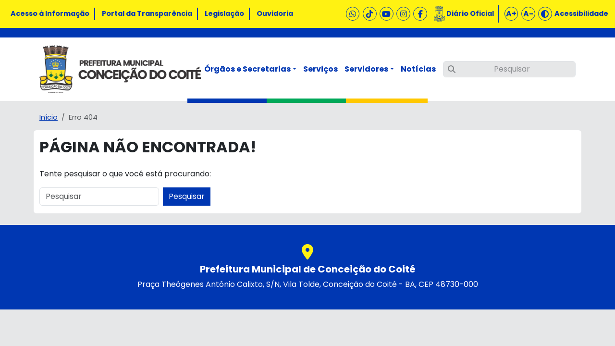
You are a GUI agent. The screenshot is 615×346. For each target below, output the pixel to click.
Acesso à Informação (50, 13)
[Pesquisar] (509, 69)
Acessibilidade (581, 13)
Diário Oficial (470, 13)
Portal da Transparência (147, 13)
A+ (511, 13)
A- (528, 13)
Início (48, 117)
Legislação (224, 13)
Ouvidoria (275, 13)
